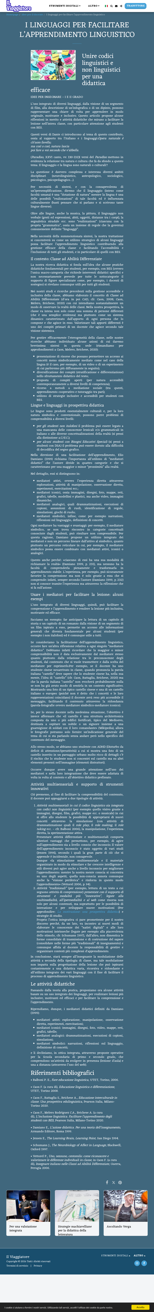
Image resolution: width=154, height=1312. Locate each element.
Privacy (38, 1266)
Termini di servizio (17, 1266)
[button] (65, 5)
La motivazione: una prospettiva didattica (88, 912)
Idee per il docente (32, 14)
